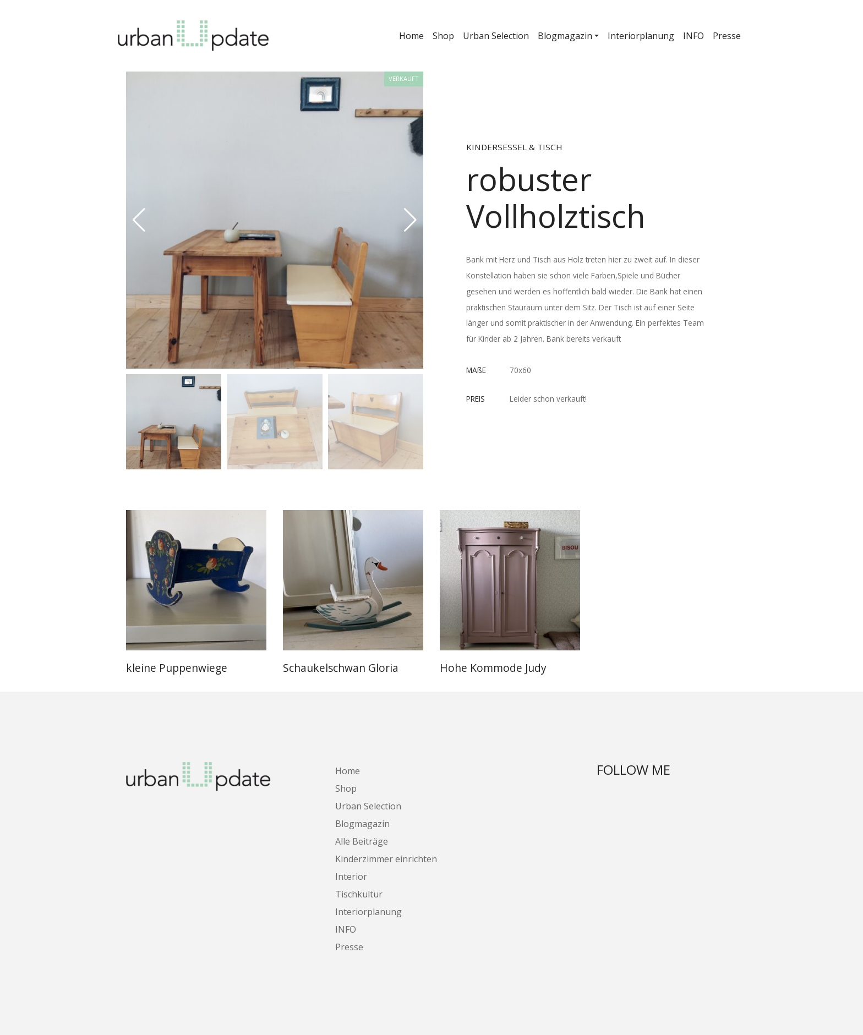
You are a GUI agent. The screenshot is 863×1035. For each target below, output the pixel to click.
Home (411, 36)
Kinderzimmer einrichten (386, 859)
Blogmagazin (565, 36)
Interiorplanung (641, 36)
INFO (693, 36)
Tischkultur (359, 894)
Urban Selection (496, 36)
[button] (410, 220)
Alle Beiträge (361, 841)
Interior (351, 876)
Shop (443, 36)
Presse (727, 36)
